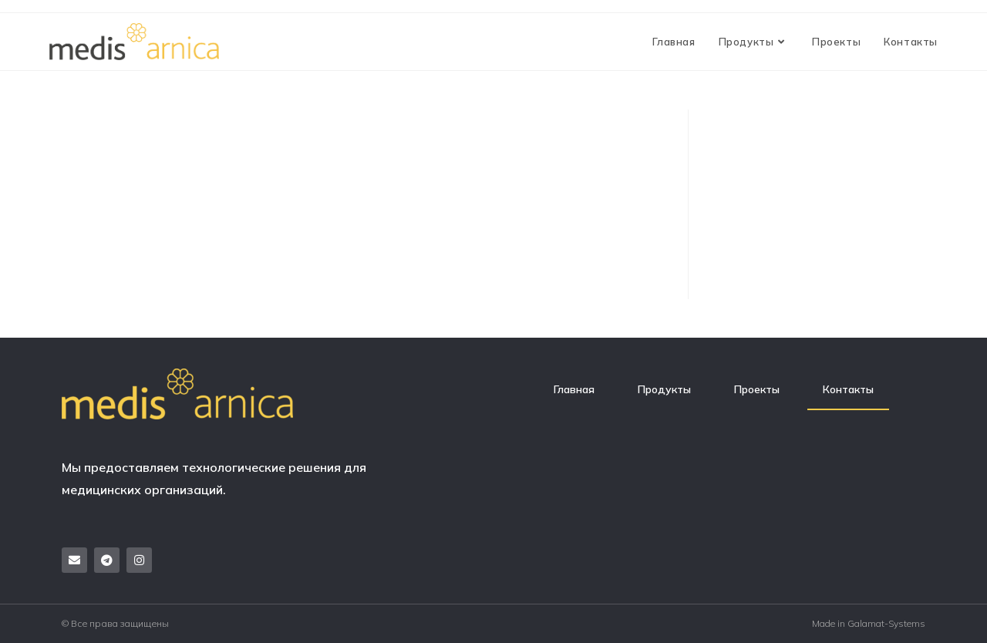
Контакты (848, 389)
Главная (574, 389)
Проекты (757, 389)
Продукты (664, 389)
